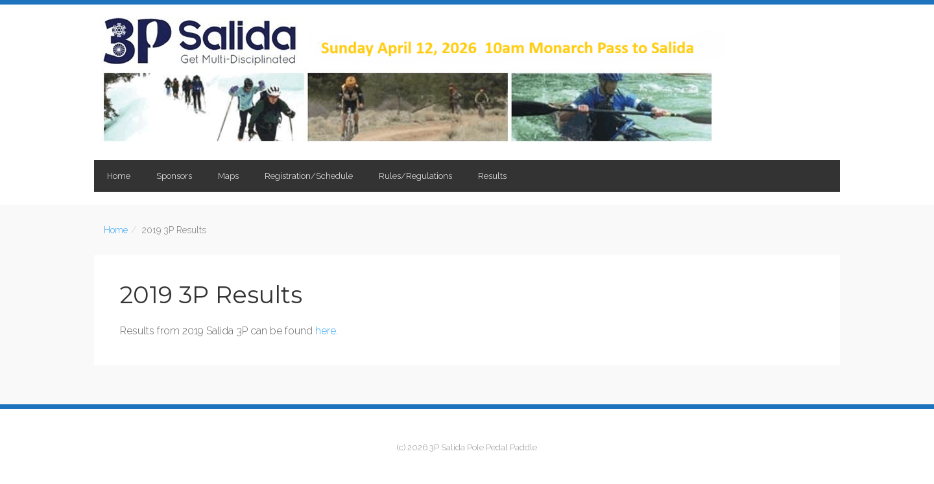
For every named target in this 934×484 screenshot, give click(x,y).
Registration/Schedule (309, 176)
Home (118, 176)
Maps (228, 176)
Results (492, 176)
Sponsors (174, 176)
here (325, 331)
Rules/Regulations (415, 176)
